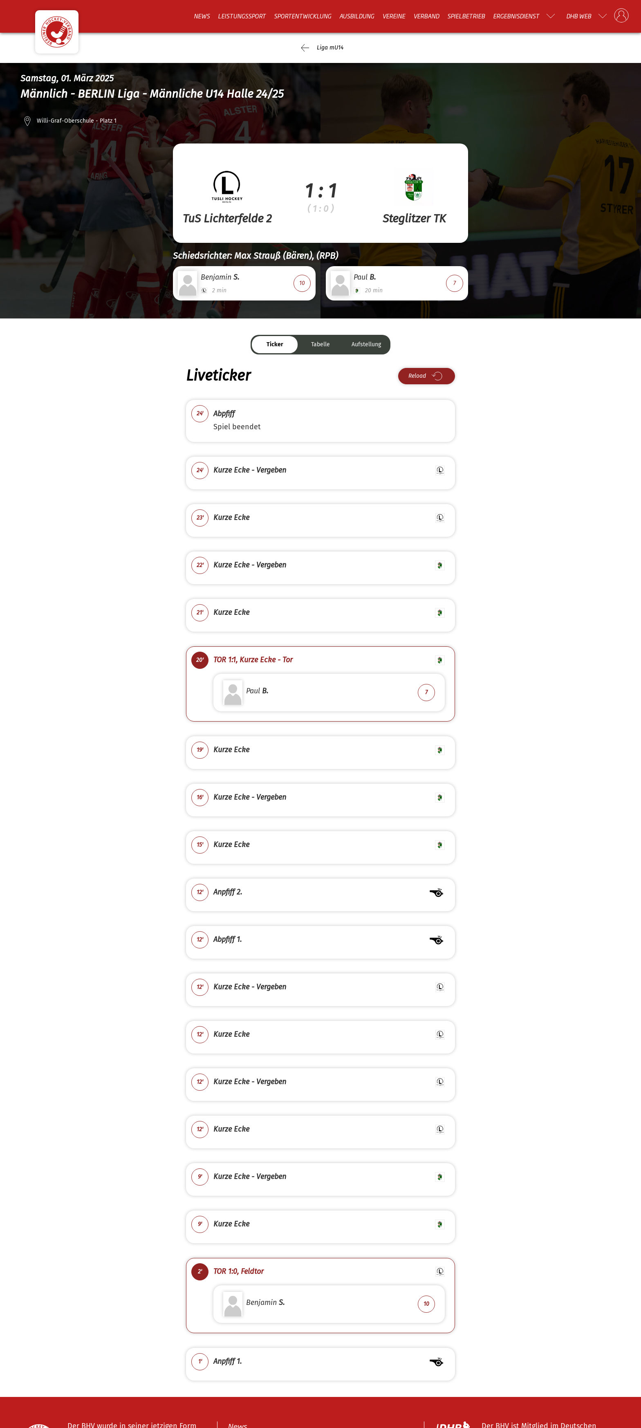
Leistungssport (242, 16)
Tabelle (320, 344)
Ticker (275, 344)
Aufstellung (366, 344)
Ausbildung (356, 16)
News (202, 16)
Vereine (393, 16)
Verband (426, 16)
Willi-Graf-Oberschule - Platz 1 (77, 120)
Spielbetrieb (466, 16)
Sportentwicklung (302, 16)
